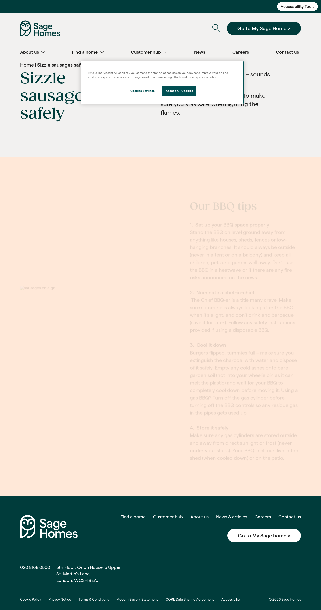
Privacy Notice (60, 599)
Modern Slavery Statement (137, 599)
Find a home (133, 516)
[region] (162, 82)
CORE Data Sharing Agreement (190, 599)
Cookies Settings (142, 90)
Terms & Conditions (94, 599)
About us (199, 516)
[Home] (40, 28)
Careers (263, 516)
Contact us (289, 516)
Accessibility (231, 599)
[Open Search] (216, 28)
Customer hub (168, 516)
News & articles (231, 516)
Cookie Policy (30, 599)
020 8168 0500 (35, 567)
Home (27, 65)
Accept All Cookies (179, 90)
